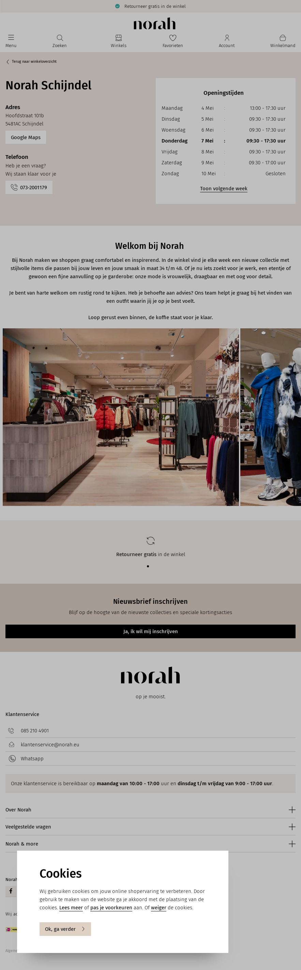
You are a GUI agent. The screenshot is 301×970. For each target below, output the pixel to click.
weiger (158, 908)
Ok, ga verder (65, 929)
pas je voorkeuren (111, 908)
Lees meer (71, 908)
